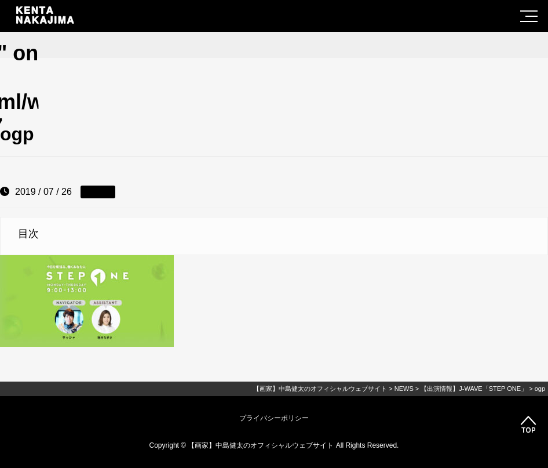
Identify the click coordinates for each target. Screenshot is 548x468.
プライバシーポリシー (274, 418)
